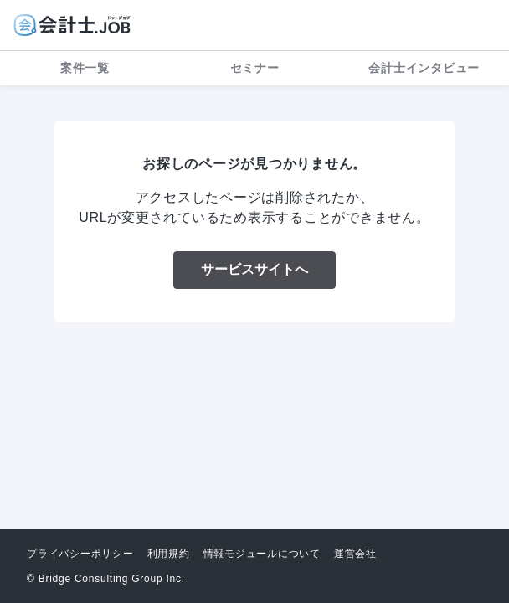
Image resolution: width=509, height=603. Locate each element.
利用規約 (168, 553)
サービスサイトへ (254, 269)
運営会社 (355, 553)
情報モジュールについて (262, 553)
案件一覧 (85, 68)
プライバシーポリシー (80, 553)
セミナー (255, 68)
